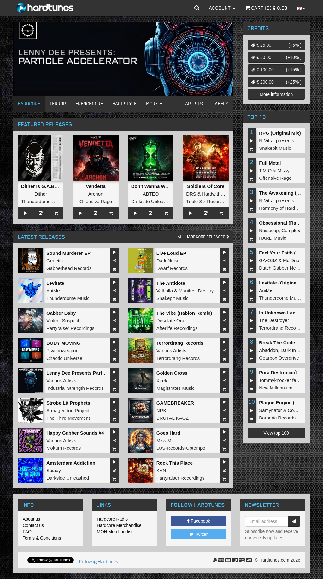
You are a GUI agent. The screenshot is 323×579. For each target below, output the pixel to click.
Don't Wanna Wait (151, 186)
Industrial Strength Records (75, 388)
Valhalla (164, 290)
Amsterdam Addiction (70, 462)
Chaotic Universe (64, 358)
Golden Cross (171, 373)
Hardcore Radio (112, 519)
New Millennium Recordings (288, 387)
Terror (58, 103)
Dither (40, 193)
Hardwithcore (216, 193)
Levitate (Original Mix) (283, 282)
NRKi (161, 410)
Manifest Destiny (196, 290)
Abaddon (268, 350)
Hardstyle (125, 103)
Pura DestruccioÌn (281, 372)
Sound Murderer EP (68, 253)
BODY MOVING (63, 343)
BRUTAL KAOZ (172, 418)
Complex (290, 230)
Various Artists (171, 350)
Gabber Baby (61, 313)
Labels (221, 103)
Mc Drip (291, 260)
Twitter (199, 534)
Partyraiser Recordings (70, 328)
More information (276, 94)
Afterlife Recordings (177, 328)
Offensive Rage (95, 201)
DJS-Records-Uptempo (180, 448)
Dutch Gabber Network (283, 268)
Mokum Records (63, 448)
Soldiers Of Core (205, 186)
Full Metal (270, 163)
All (204, 236)
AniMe (53, 290)
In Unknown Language (284, 312)
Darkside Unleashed (152, 201)
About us (31, 519)
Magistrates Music (175, 388)
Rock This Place (174, 462)
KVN (161, 470)
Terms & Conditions (42, 538)
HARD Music (272, 238)
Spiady (53, 470)
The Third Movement (68, 418)
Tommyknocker (275, 380)
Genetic (54, 260)
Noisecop (269, 230)
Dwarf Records (172, 268)
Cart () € (266, 8)
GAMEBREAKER (175, 403)
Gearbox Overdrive (279, 357)
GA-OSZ (268, 260)
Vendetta (96, 186)
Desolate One (170, 320)
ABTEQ (151, 193)
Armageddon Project (68, 410)
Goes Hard (168, 433)
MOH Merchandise (115, 531)
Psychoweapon (62, 350)
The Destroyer (274, 320)
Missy (284, 170)
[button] (197, 8)
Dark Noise (168, 260)
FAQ (27, 531)
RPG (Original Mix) (280, 133)
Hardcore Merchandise (119, 525)
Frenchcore (89, 103)
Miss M (164, 440)
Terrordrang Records (179, 343)
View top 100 (276, 433)
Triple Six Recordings (208, 201)
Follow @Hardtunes (98, 561)
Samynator (270, 410)
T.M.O (265, 170)
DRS (191, 193)
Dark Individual (296, 350)
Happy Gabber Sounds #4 (75, 433)
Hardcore (29, 103)
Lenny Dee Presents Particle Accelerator (91, 373)
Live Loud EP (171, 253)
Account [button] (222, 8)
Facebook (198, 520)
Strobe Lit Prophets (68, 403)
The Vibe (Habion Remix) (184, 313)
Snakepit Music (172, 298)
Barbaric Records (277, 417)
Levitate (55, 283)
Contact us (33, 525)
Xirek (161, 380)
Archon (95, 193)
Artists (194, 103)
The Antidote (170, 283)
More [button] (154, 103)
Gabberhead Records (68, 268)
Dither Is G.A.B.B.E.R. (45, 186)
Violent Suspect (62, 320)
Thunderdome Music (42, 201)
